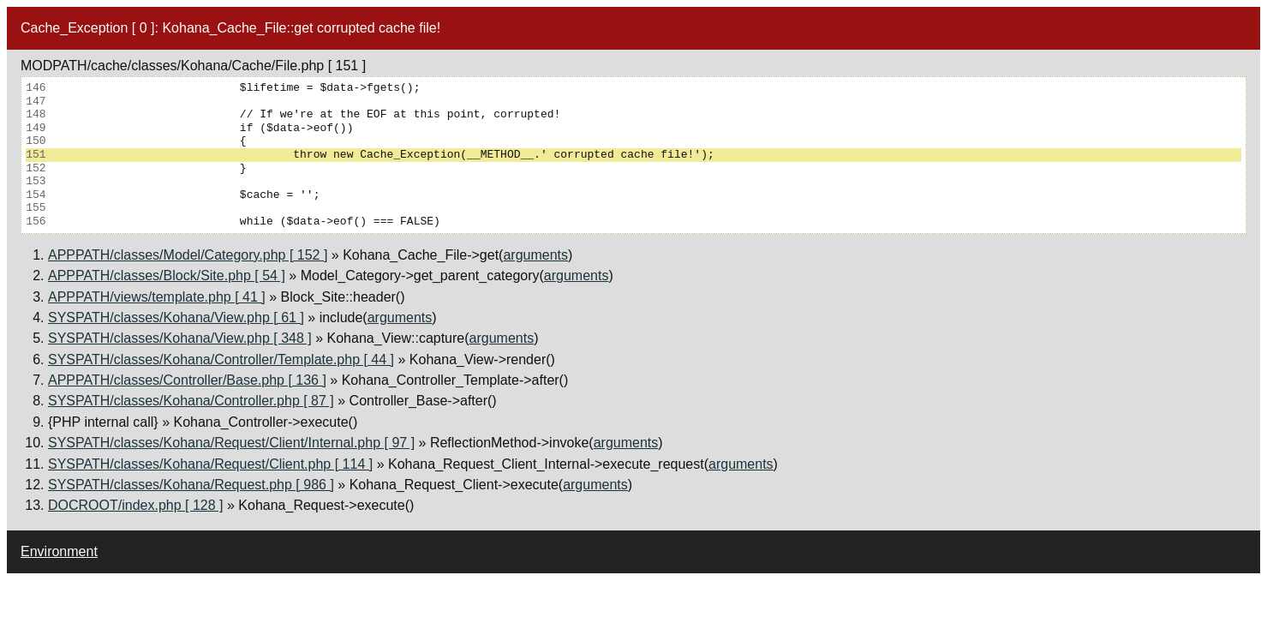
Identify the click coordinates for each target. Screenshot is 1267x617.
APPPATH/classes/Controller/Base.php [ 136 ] (187, 380)
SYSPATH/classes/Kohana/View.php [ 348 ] (180, 338)
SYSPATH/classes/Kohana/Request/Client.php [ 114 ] (210, 464)
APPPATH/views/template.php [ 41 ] (157, 297)
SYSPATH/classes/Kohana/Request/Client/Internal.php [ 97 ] (231, 442)
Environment (59, 551)
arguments (535, 255)
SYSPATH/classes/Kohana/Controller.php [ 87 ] (191, 400)
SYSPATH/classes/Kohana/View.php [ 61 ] (176, 317)
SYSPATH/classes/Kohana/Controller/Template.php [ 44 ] (221, 359)
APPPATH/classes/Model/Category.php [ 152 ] (187, 255)
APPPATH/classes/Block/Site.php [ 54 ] (166, 275)
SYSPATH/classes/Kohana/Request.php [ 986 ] (191, 484)
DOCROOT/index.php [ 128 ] (136, 505)
